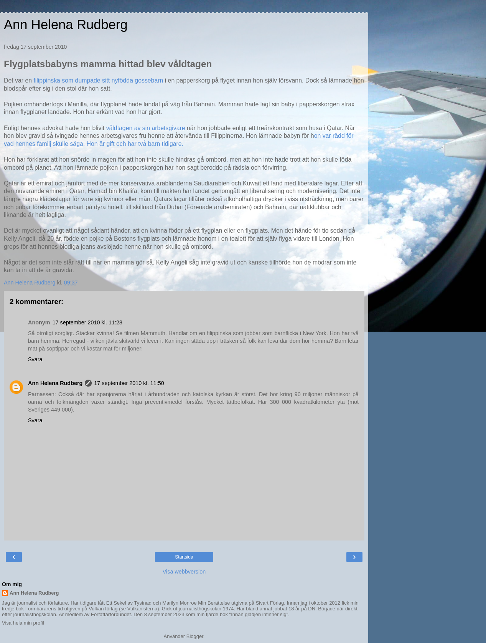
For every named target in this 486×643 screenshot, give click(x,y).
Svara (35, 359)
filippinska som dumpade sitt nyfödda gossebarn (98, 80)
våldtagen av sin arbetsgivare (144, 128)
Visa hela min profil (23, 623)
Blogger (194, 636)
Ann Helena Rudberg (66, 24)
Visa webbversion (184, 572)
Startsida (184, 557)
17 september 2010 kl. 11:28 (87, 322)
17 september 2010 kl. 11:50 (129, 383)
